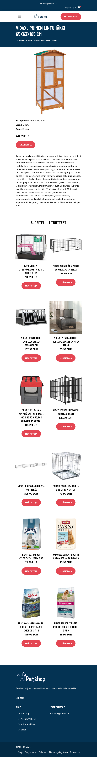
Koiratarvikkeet (28, 724)
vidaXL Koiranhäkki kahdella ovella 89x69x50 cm (31, 341)
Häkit (43, 120)
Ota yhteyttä (30, 752)
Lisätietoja (26, 144)
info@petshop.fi (69, 7)
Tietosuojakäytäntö (58, 752)
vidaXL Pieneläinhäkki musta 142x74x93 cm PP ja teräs (65, 341)
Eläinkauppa (70, 16)
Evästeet (43, 752)
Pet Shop (25, 713)
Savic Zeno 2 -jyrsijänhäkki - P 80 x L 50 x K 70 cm (31, 269)
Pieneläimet (34, 120)
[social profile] (57, 3)
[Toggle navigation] (19, 16)
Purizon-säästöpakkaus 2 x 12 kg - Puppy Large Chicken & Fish (31, 627)
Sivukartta (75, 752)
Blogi (23, 729)
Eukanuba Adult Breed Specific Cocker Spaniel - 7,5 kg (66, 627)
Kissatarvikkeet (28, 718)
